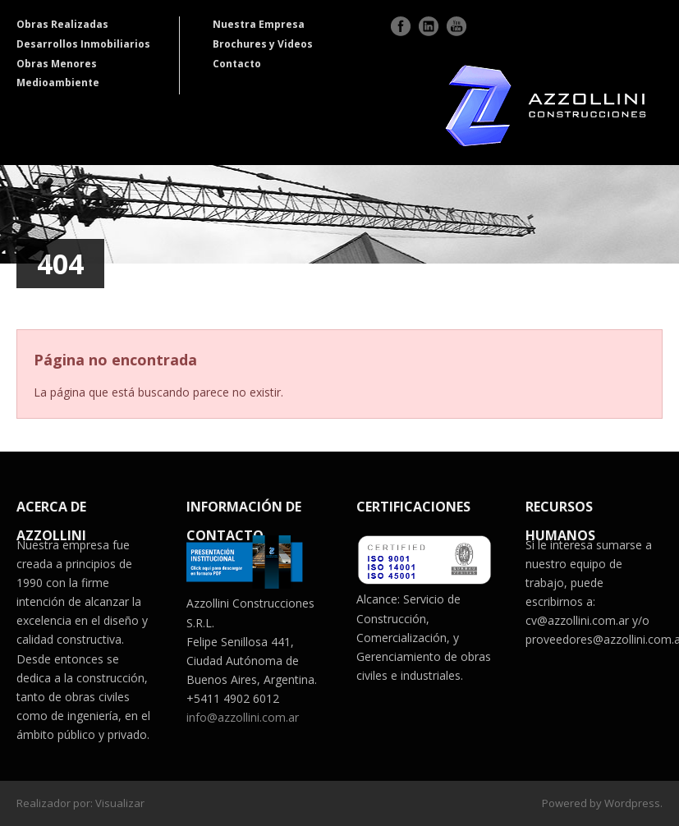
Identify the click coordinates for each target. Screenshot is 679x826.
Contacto (237, 64)
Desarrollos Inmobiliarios (83, 44)
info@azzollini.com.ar (242, 717)
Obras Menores (56, 64)
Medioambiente (57, 82)
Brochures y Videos (263, 44)
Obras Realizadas (62, 24)
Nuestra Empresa (259, 24)
